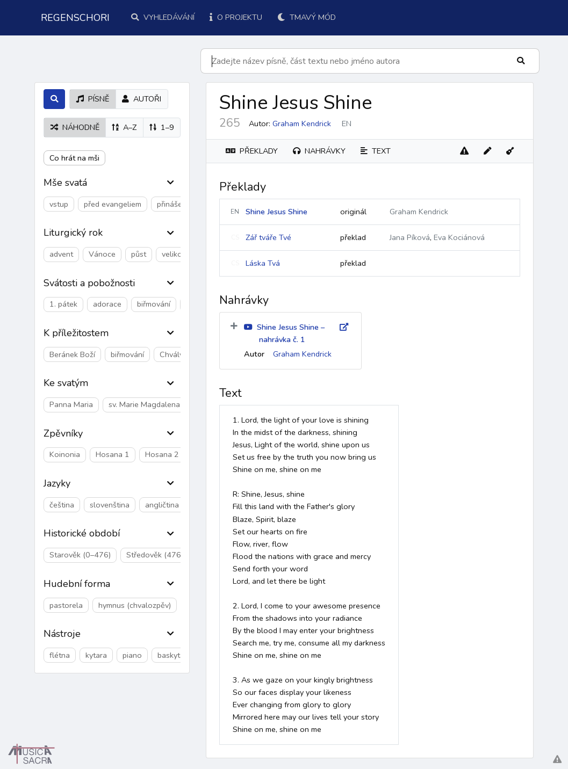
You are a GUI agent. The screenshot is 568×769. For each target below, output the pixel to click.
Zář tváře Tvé (268, 237)
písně (92, 98)
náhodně (75, 127)
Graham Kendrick (301, 123)
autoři (141, 98)
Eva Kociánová (459, 237)
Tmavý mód (306, 17)
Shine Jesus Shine (276, 211)
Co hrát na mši (74, 158)
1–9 (161, 127)
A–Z (124, 127)
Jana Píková (410, 237)
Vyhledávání (163, 17)
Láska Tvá (263, 263)
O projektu (236, 17)
